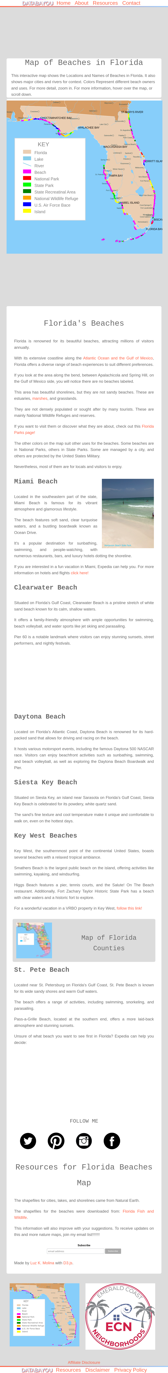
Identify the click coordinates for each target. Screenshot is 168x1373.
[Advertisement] (87, 35)
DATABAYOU (39, 3)
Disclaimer (99, 1370)
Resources (107, 3)
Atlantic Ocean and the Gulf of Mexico (118, 358)
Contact (134, 3)
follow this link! (129, 908)
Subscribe (84, 1245)
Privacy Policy (130, 1370)
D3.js (67, 1263)
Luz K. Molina (42, 1263)
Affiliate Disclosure (84, 1362)
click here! (80, 573)
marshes (39, 398)
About (84, 3)
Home (66, 3)
